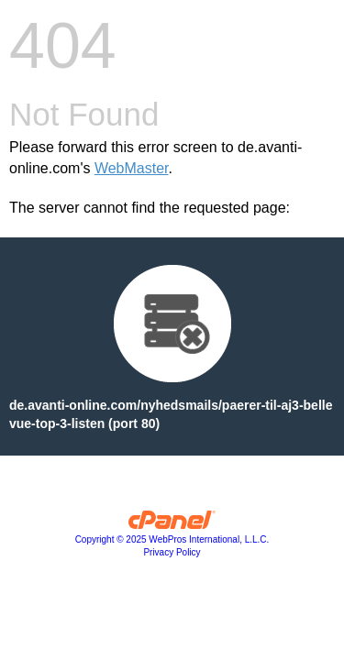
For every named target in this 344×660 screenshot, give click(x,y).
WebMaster (131, 168)
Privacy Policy (171, 552)
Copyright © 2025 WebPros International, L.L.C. (172, 539)
